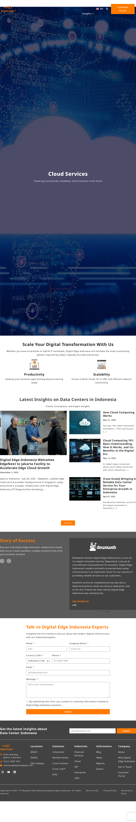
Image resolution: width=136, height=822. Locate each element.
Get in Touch (125, 766)
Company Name (78, 643)
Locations (37, 746)
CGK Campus (37, 763)
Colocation (58, 752)
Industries (80, 746)
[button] (2, 561)
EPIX (54, 774)
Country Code (34, 655)
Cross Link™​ (58, 768)
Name (29, 643)
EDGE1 (34, 752)
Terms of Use (92, 790)
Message (31, 679)
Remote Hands (60, 757)
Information (104, 746)
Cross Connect (60, 763)
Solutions (58, 746)
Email (29, 667)
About (121, 752)
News (99, 757)
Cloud (77, 761)
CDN (76, 778)
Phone (56, 655)
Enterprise (80, 772)
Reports (100, 763)
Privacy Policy (110, 790)
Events (100, 768)
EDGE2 (34, 757)
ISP (76, 766)
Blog (98, 752)
